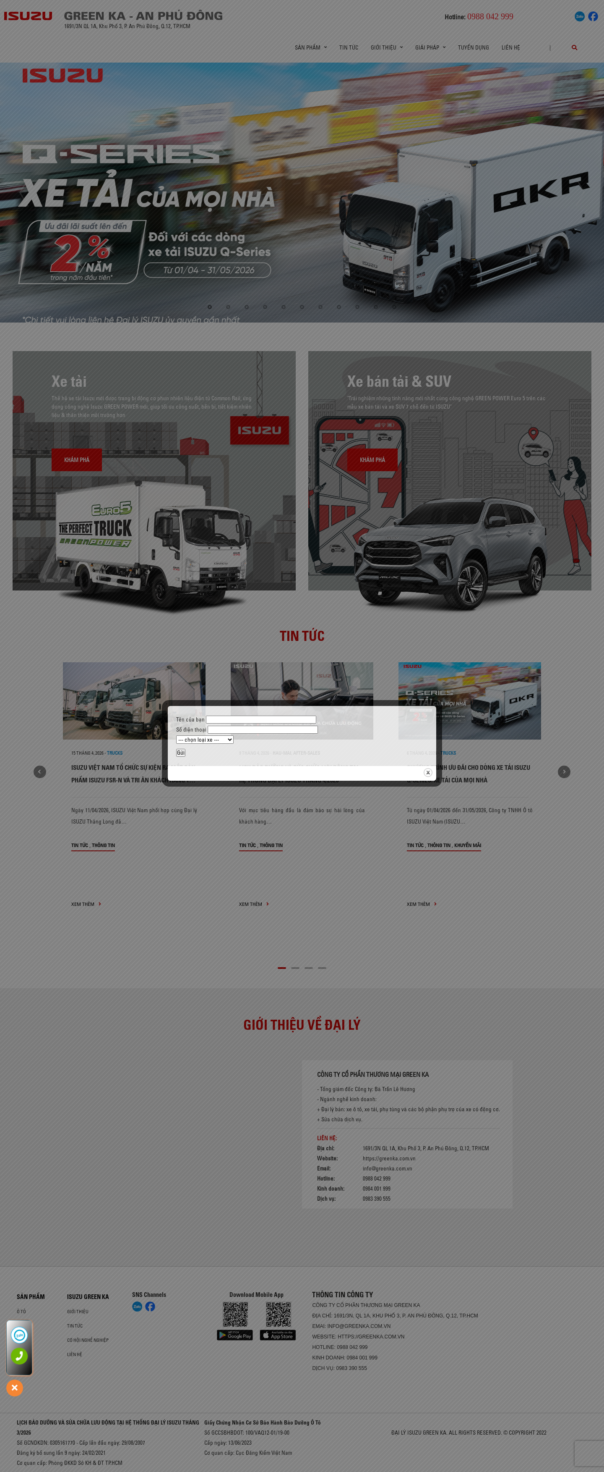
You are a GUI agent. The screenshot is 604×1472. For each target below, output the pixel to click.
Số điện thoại (247, 729)
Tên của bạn (246, 719)
